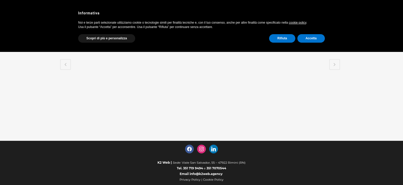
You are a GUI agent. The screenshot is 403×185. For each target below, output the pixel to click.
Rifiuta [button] (282, 38)
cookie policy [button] (297, 22)
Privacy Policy (189, 179)
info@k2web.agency (206, 174)
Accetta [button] (311, 38)
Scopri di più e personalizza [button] (106, 38)
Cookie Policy (213, 179)
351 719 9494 (193, 168)
